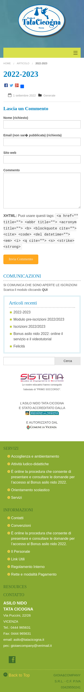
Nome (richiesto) (15, 118)
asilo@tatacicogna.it (28, 637)
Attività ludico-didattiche (30, 461)
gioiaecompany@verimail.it (31, 643)
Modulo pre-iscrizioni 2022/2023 (38, 317)
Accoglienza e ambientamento (35, 454)
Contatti (17, 515)
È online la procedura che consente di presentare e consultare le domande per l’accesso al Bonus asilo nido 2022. (43, 474)
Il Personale (20, 549)
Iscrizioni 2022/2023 (29, 324)
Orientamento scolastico (30, 487)
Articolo (23, 63)
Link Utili (18, 556)
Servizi (16, 495)
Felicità (19, 343)
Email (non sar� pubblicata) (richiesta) (32, 135)
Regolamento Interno (28, 564)
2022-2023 (22, 309)
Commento (11, 170)
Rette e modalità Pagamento (34, 572)
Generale (49, 95)
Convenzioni (21, 523)
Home (7, 63)
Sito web (9, 152)
